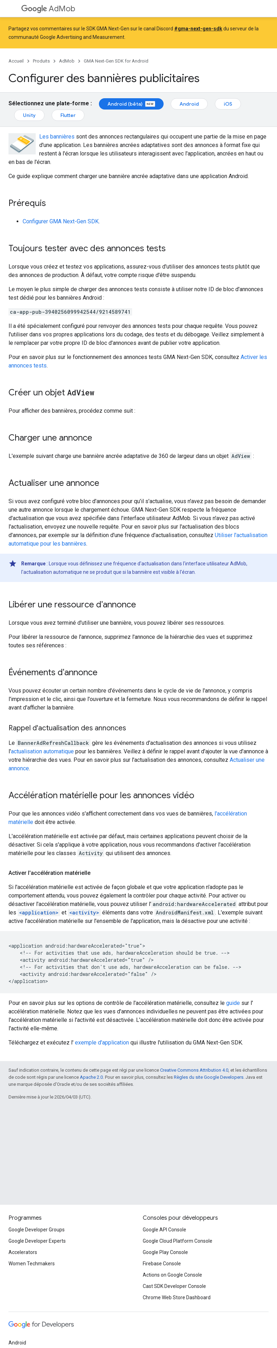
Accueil (16, 61)
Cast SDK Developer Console (174, 1286)
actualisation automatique (42, 751)
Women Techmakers (31, 1263)
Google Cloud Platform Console (177, 1241)
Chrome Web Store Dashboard (177, 1297)
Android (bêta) (131, 104)
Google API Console (164, 1229)
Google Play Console (165, 1252)
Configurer (61, 221)
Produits (41, 61)
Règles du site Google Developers (208, 1077)
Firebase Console (162, 1263)
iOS (228, 104)
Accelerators (22, 1252)
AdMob (48, 8)
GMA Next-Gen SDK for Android (116, 61)
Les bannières (57, 136)
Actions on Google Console (172, 1275)
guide (233, 1003)
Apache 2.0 (91, 1077)
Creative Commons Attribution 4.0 (194, 1070)
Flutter (68, 115)
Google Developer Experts (37, 1241)
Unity (29, 115)
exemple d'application (102, 1042)
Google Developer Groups (36, 1229)
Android (189, 104)
